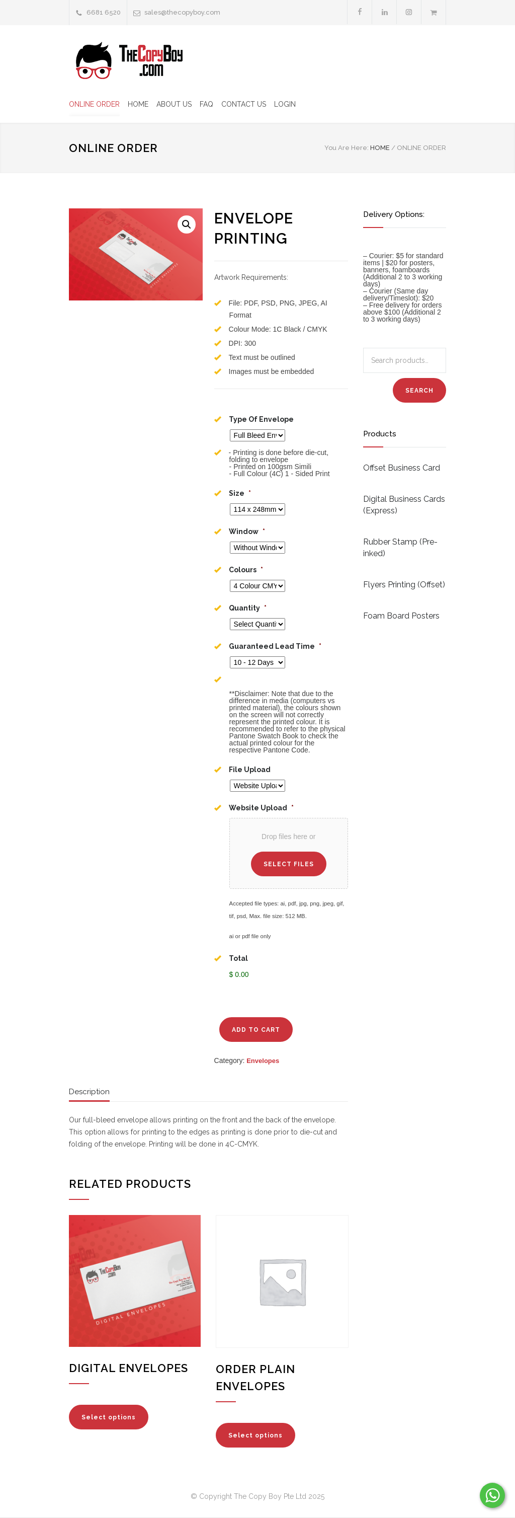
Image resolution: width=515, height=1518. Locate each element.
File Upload (250, 770)
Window (247, 531)
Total (238, 958)
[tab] (89, 1094)
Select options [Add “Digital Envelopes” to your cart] (108, 1417)
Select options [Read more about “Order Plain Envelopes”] (255, 1435)
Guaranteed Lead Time (275, 646)
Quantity (248, 608)
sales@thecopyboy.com (182, 12)
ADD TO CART (256, 1030)
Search (419, 390)
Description (89, 1092)
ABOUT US (174, 104)
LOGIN (285, 104)
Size (240, 493)
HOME (138, 104)
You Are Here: (346, 147)
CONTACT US (243, 104)
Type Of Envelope (261, 419)
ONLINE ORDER (94, 104)
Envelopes (262, 1061)
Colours (246, 570)
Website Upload (261, 808)
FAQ (206, 104)
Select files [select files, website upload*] (289, 864)
